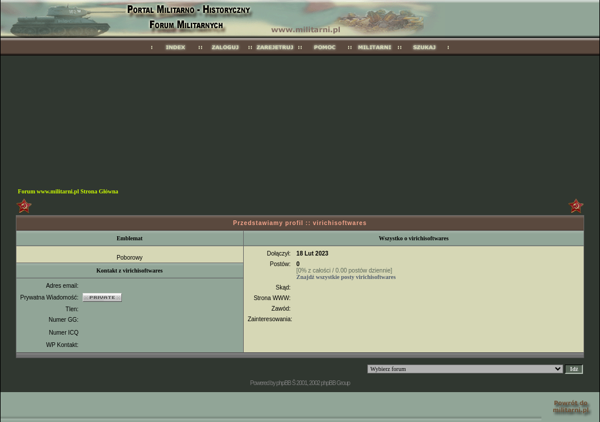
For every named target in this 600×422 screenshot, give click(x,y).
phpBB (283, 383)
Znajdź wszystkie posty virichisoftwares (346, 277)
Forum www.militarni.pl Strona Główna (68, 191)
